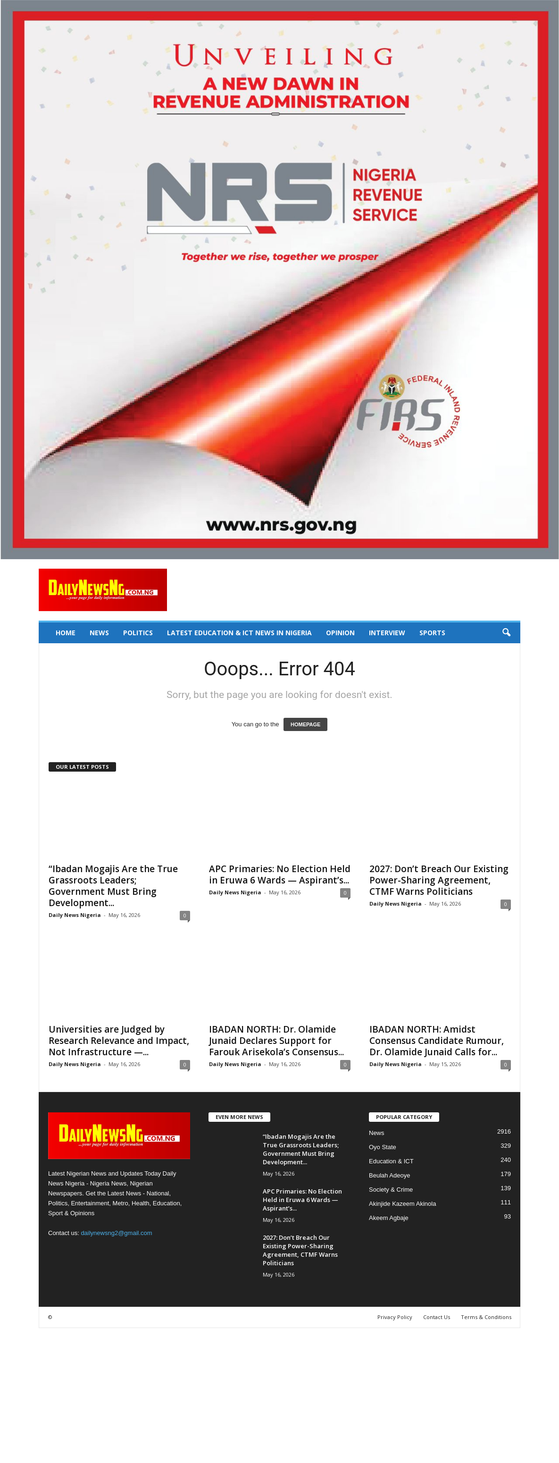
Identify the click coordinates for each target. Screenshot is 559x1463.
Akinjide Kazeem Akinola (402, 1203)
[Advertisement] (279, 1394)
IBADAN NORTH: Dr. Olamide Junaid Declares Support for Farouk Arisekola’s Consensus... (276, 1040)
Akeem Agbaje (389, 1217)
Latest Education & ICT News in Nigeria (239, 632)
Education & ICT (391, 1161)
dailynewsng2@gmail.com (116, 1232)
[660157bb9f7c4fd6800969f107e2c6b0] (279, 279)
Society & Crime (391, 1189)
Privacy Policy (394, 1316)
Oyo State (382, 1147)
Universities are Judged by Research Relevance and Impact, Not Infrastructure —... (119, 1040)
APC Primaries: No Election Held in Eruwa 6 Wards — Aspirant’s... (279, 874)
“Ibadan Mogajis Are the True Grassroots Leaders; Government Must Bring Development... (113, 886)
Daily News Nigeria (75, 914)
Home (65, 632)
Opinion (340, 632)
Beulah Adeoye (389, 1175)
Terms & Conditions (486, 1316)
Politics (138, 632)
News (99, 632)
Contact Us (436, 1316)
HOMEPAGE (305, 724)
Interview (387, 632)
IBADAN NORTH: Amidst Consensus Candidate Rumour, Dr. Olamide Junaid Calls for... (436, 1040)
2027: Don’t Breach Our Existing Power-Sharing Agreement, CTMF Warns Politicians (439, 880)
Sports (432, 632)
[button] (506, 632)
